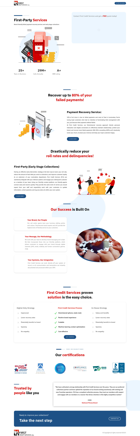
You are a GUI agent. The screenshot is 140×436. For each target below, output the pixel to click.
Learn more (74, 139)
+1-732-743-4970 (116, 3)
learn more (21, 196)
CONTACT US (113, 418)
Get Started (70, 336)
